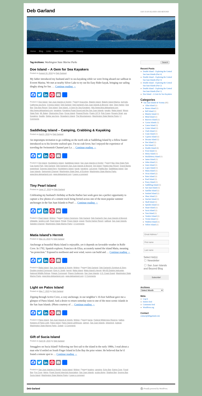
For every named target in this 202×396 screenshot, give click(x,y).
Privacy (79, 51)
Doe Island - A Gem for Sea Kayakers (74, 108)
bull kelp (124, 102)
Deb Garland (41, 10)
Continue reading (65, 86)
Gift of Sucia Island (45, 337)
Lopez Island (150, 168)
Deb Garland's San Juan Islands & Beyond (90, 105)
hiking (45, 372)
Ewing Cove (117, 370)
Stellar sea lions (52, 116)
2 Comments (79, 224)
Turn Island (149, 213)
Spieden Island (150, 205)
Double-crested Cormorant (41, 270)
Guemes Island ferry (48, 169)
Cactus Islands (150, 122)
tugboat (118, 323)
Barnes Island (150, 108)
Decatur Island (150, 139)
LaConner (93, 169)
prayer (81, 221)
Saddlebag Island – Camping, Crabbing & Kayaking (70, 130)
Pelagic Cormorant (59, 273)
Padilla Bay (103, 169)
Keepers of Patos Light (39, 323)
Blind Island (149, 117)
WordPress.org (148, 307)
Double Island (150, 148)
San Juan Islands (119, 221)
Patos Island (43, 320)
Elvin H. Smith (59, 270)
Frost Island (149, 151)
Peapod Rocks (82, 113)
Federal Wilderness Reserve (105, 320)
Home (33, 51)
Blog (41, 51)
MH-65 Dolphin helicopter (113, 270)
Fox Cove (38, 372)
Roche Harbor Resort (94, 221)
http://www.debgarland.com (41, 110)
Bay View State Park (120, 163)
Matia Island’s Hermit (46, 235)
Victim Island (150, 219)
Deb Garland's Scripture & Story (112, 268)
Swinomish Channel (50, 171)
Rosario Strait (117, 113)
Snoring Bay (123, 372)
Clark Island (149, 131)
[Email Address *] (156, 234)
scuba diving (100, 372)
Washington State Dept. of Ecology (74, 171)
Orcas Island (69, 113)
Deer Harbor (119, 105)
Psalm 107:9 (94, 113)
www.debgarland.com (62, 174)
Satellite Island (151, 190)
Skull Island (149, 202)
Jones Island (149, 165)
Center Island (150, 128)
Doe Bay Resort (41, 108)
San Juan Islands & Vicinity (59, 102)
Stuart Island (150, 208)
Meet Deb (58, 51)
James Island (150, 159)
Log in (145, 299)
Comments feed (149, 304)
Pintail (63, 221)
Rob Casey (105, 113)
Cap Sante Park (36, 166)
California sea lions (38, 105)
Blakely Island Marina (111, 102)
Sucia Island (67, 370)
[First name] (156, 242)
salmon (86, 323)
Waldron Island (151, 222)
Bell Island (149, 111)
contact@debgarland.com (150, 316)
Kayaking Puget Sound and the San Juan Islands (83, 110)
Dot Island (42, 163)
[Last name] (156, 250)
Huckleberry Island (56, 163)
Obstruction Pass (56, 113)
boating (91, 370)
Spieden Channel (37, 224)
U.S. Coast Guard (107, 273)
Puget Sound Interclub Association (63, 372)
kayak (77, 169)
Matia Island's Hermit (93, 270)
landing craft (44, 221)
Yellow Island (150, 225)
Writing (52, 218)
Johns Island (150, 162)
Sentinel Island (151, 193)
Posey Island (72, 221)
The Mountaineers (83, 116)
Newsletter (151, 260)
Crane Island (150, 134)
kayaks (107, 110)
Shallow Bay (111, 372)
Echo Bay (107, 370)
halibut (121, 320)
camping (98, 370)
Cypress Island (53, 105)
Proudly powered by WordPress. (156, 388)
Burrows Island (151, 120)
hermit (68, 270)
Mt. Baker (44, 113)
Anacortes (84, 102)
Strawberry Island (67, 116)
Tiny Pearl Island (43, 185)
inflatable (34, 221)
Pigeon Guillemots (75, 273)
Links (48, 51)
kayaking (57, 110)
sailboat (107, 221)
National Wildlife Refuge (40, 273)
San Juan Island (151, 188)
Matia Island (117, 110)
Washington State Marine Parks (105, 116)
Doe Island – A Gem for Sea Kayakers (59, 69)
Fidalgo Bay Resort (111, 166)
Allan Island (149, 105)
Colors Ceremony (71, 218)
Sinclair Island (150, 199)
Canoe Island (150, 125)
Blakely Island (95, 102)
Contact (69, 51)
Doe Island (42, 102)
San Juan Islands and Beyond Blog (155, 267)
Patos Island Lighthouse (72, 323)
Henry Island (150, 154)
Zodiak (60, 326)
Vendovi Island (151, 216)
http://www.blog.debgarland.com (104, 108)
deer (111, 105)
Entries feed (147, 302)
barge (90, 320)
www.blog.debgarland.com (41, 174)
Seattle (42, 116)
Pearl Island (43, 218)
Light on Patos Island (46, 287)
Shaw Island (149, 196)
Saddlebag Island (72, 163)
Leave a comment (80, 174)
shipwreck (110, 323)
